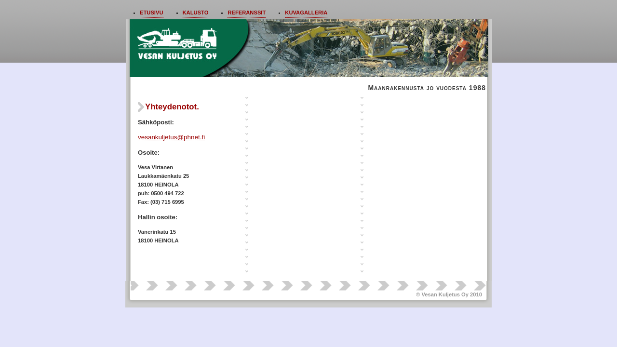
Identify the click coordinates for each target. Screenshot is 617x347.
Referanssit (247, 12)
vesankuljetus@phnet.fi (171, 137)
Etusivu (151, 12)
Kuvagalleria (306, 12)
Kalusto (196, 12)
